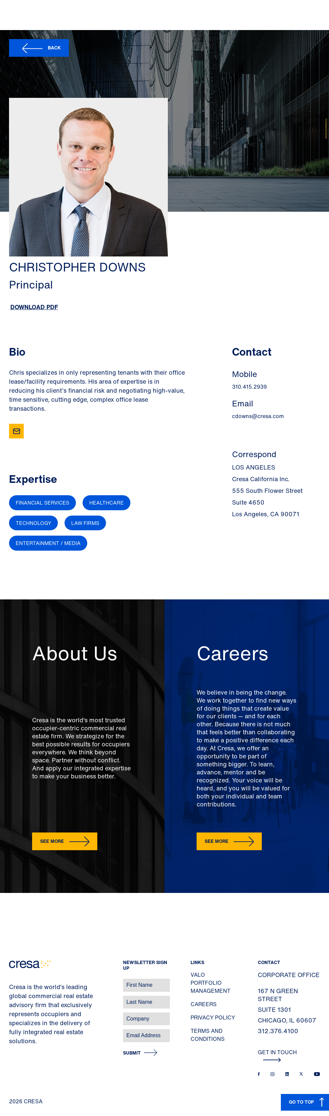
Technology (33, 523)
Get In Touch (277, 1055)
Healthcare (106, 502)
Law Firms (85, 523)
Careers (204, 1004)
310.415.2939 (249, 387)
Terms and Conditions (208, 1035)
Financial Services (42, 502)
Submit (132, 1053)
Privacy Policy (213, 1017)
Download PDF (34, 307)
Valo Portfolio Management (210, 983)
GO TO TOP (301, 1101)
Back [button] (54, 47)
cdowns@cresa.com (258, 416)
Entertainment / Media (48, 543)
